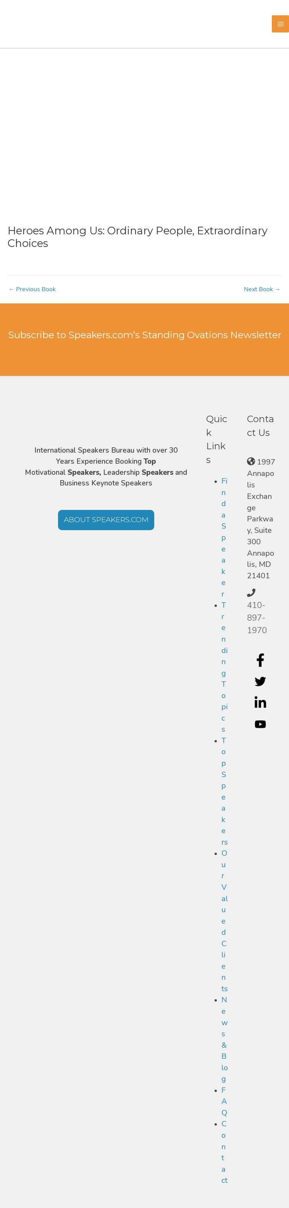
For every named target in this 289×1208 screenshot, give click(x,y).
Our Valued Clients (224, 921)
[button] (106, 520)
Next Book (262, 289)
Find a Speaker (224, 537)
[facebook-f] (261, 660)
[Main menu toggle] (280, 23)
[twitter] (261, 681)
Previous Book (32, 289)
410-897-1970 (257, 618)
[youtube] (261, 724)
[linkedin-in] (261, 703)
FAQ (224, 1101)
